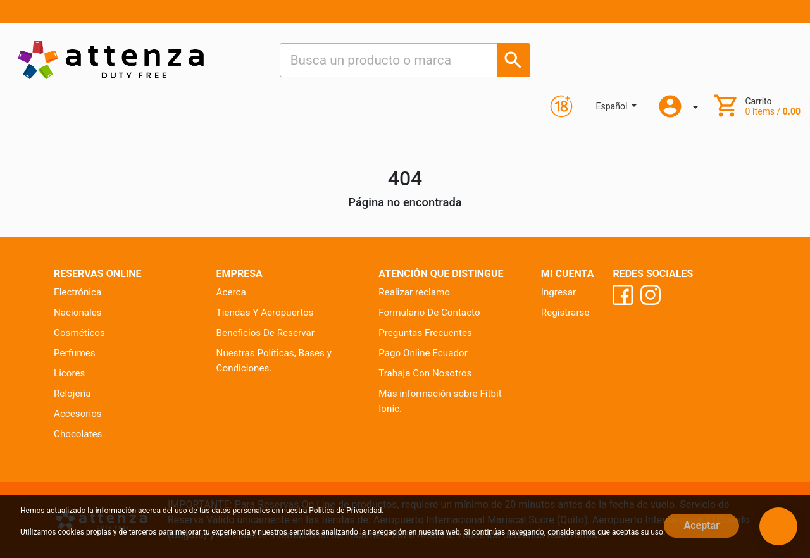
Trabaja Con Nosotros (424, 373)
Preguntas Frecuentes (425, 332)
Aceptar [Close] (701, 525)
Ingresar (558, 292)
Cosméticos (79, 332)
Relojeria (72, 393)
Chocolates (78, 434)
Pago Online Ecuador (423, 353)
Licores (69, 373)
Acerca (231, 292)
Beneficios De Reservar (265, 332)
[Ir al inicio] (110, 59)
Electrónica (77, 292)
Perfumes (75, 353)
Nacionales (78, 312)
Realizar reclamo (414, 292)
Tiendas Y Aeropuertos (265, 312)
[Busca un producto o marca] (513, 60)
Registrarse (565, 312)
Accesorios (78, 413)
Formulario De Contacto (429, 312)
